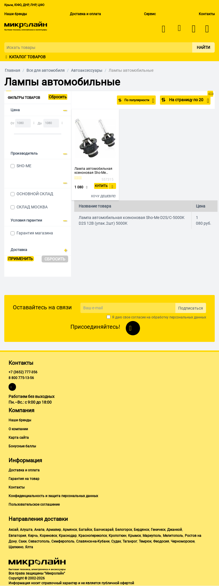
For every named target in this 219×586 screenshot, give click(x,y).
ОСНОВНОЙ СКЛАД (35, 194)
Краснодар (68, 536)
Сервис (150, 14)
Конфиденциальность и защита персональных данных (53, 496)
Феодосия (161, 541)
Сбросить (58, 97)
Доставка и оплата (85, 14)
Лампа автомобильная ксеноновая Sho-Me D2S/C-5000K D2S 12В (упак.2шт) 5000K (93, 171)
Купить (101, 186)
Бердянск (141, 530)
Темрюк (145, 541)
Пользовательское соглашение (34, 505)
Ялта (29, 547)
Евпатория (17, 536)
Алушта (26, 530)
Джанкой (174, 530)
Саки (23, 541)
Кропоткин (117, 536)
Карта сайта (19, 438)
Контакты (207, 14)
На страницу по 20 (188, 100)
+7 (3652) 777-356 (23, 372)
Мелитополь (173, 536)
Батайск (85, 530)
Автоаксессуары (86, 70)
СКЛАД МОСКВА (32, 207)
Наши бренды (15, 14)
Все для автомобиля (46, 70)
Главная (12, 70)
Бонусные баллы (22, 446)
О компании (18, 429)
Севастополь (39, 541)
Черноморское (182, 541)
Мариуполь (152, 536)
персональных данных (187, 317)
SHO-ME (24, 166)
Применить (20, 258)
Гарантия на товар (24, 479)
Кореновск (48, 536)
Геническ (158, 530)
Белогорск (123, 530)
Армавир (53, 530)
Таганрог (130, 541)
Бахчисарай (103, 530)
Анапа (39, 530)
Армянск (70, 530)
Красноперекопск (92, 536)
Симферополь (62, 541)
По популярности (135, 100)
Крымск (134, 536)
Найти (203, 47)
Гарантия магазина (35, 233)
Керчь (33, 536)
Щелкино (16, 547)
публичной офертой (118, 583)
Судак (116, 541)
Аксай (13, 530)
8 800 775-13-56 (21, 378)
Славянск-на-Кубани (93, 541)
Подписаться (190, 308)
